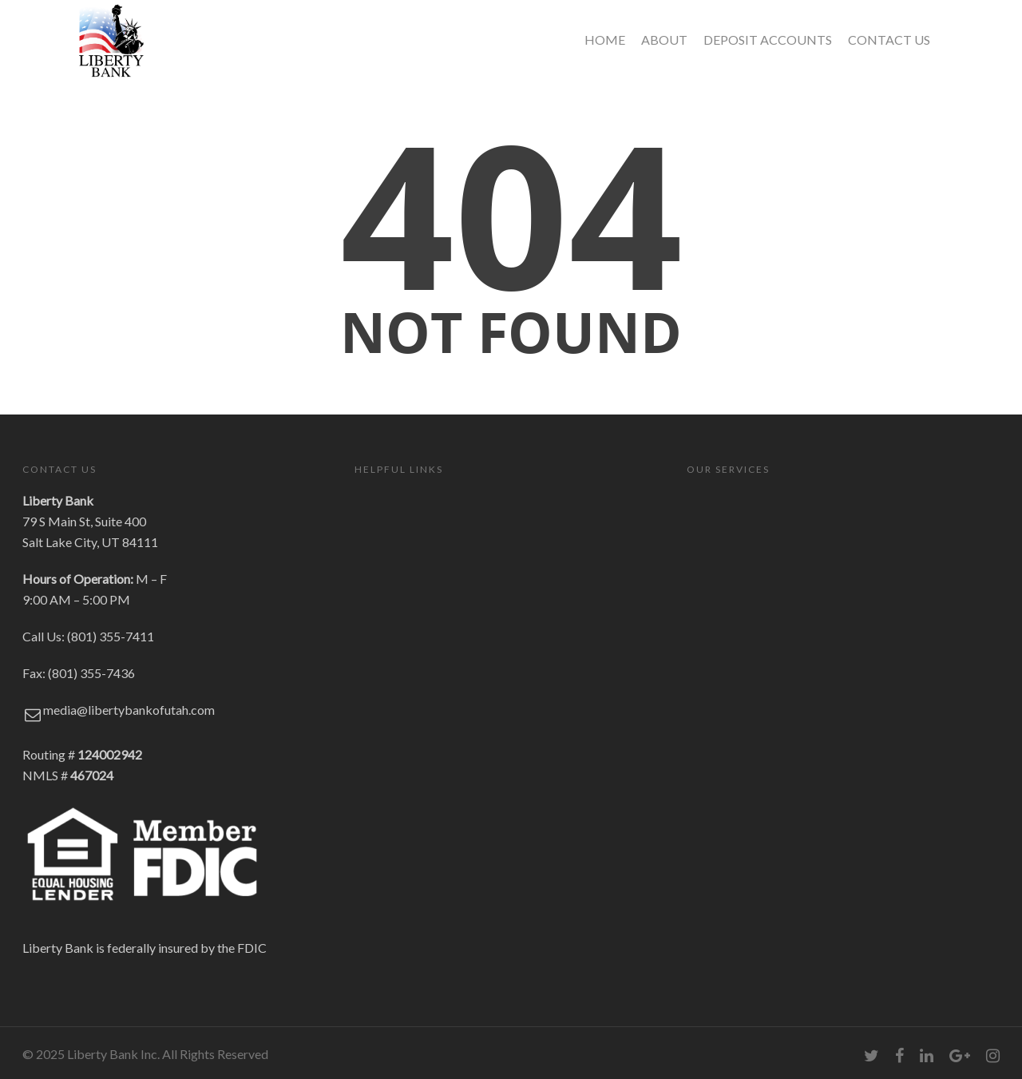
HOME (604, 39)
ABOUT (664, 39)
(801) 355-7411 (110, 636)
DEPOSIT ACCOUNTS (767, 39)
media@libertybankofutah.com (129, 709)
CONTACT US (889, 39)
